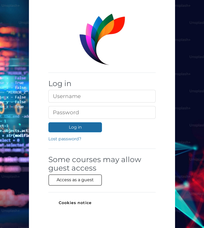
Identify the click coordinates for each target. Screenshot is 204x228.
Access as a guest (75, 179)
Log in (75, 127)
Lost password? (64, 138)
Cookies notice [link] (75, 202)
